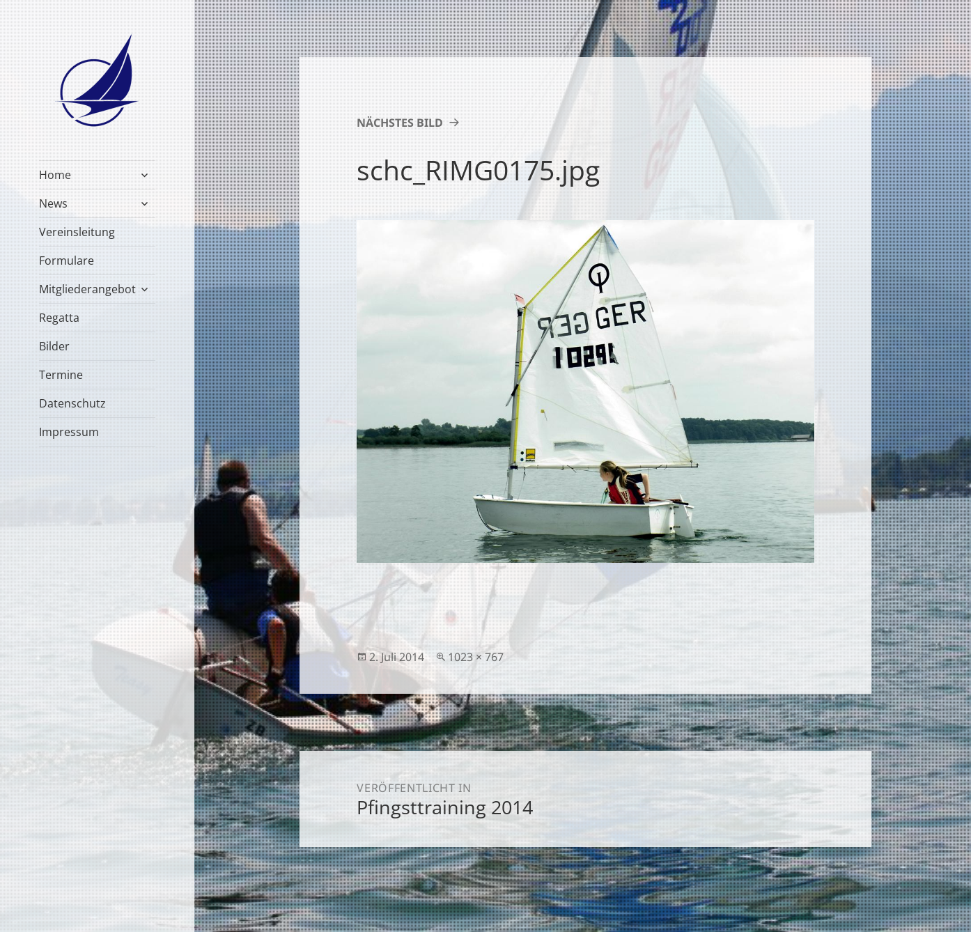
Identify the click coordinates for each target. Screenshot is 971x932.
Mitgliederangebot (87, 289)
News (53, 203)
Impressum (69, 432)
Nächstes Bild (400, 122)
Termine (61, 374)
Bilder (54, 346)
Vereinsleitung (77, 232)
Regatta (59, 317)
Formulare (66, 260)
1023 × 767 (476, 657)
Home (55, 174)
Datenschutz (72, 403)
